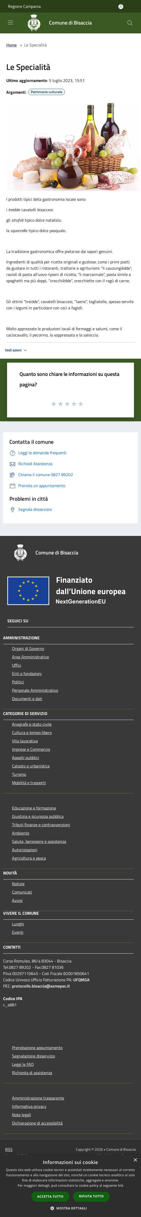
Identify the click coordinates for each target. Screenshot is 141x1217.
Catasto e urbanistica (31, 766)
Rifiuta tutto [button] (91, 1196)
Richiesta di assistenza (32, 1073)
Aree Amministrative (30, 657)
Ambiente (20, 833)
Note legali (21, 1115)
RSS (9, 1149)
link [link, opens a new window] (120, 1185)
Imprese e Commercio (31, 749)
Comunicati (22, 892)
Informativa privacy (29, 1106)
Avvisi (17, 900)
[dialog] (70, 1186)
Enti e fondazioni (27, 673)
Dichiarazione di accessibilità (37, 1123)
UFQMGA (81, 980)
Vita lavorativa (25, 741)
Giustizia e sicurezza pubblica (38, 816)
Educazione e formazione (34, 808)
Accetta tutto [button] (50, 1196)
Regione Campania (24, 6)
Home (11, 45)
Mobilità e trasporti (29, 782)
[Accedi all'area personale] (121, 7)
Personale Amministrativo (35, 690)
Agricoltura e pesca (29, 858)
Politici (18, 682)
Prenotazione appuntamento (37, 1047)
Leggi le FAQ (23, 1064)
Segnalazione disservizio (33, 1056)
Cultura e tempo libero (32, 732)
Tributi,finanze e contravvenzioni (41, 825)
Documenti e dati (27, 698)
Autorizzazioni (24, 850)
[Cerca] (130, 23)
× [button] (135, 1160)
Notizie (18, 884)
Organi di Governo (28, 648)
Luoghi (18, 924)
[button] (70, 1208)
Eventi (17, 932)
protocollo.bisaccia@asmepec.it (41, 986)
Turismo (19, 774)
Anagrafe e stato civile (32, 724)
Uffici (16, 665)
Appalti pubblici (25, 757)
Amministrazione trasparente (38, 1098)
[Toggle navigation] (10, 22)
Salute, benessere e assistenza (39, 841)
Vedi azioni (16, 350)
